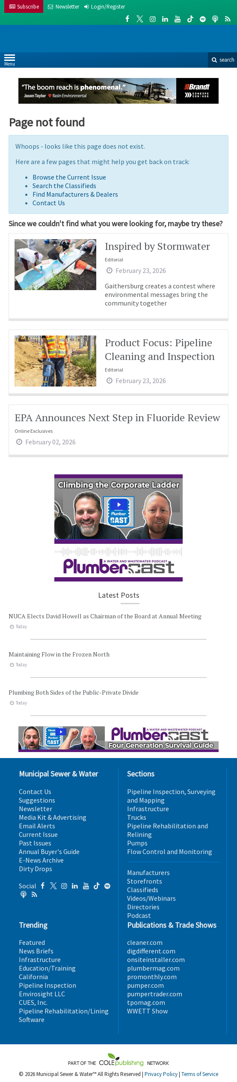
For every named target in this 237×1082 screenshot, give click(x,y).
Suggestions (37, 800)
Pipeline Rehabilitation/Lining (64, 1011)
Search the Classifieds (64, 185)
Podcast (139, 915)
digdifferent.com (151, 951)
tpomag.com (146, 1002)
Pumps (137, 843)
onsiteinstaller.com (156, 959)
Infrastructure (148, 808)
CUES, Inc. (33, 1002)
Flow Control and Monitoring (169, 851)
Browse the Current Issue (69, 177)
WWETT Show (147, 1011)
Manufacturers (148, 872)
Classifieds (142, 889)
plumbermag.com (153, 968)
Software (31, 1019)
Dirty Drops (35, 868)
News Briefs (36, 951)
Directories (143, 906)
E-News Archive (41, 860)
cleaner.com (145, 942)
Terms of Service (199, 1074)
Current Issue (38, 834)
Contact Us (49, 202)
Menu (9, 62)
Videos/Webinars (151, 898)
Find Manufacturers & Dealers (75, 194)
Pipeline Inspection (47, 985)
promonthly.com (152, 976)
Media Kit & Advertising (52, 817)
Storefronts (144, 881)
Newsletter (35, 808)
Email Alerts (37, 825)
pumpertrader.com (154, 993)
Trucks (136, 817)
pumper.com (145, 985)
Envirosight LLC (42, 993)
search (222, 59)
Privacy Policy (161, 1074)
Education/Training (47, 968)
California (33, 976)
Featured (32, 942)
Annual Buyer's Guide (49, 851)
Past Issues (35, 843)
